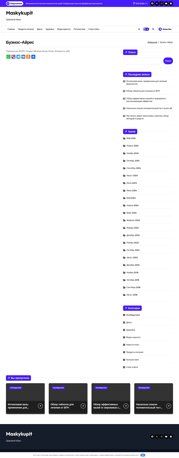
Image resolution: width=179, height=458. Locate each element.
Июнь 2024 (132, 190)
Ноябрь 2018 (132, 272)
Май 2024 (131, 198)
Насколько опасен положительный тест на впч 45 (149, 108)
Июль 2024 (132, 183)
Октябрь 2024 (133, 160)
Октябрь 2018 (133, 280)
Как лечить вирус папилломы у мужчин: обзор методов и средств (147, 117)
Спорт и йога (93, 29)
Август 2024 (132, 175)
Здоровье (50, 29)
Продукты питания (26, 29)
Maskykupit (19, 13)
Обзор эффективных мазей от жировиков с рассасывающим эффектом (146, 99)
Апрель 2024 (133, 205)
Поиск (130, 52)
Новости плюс (132, 344)
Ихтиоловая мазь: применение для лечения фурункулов (146, 82)
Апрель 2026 (132, 145)
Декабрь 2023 (133, 235)
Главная (11, 29)
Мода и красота (63, 29)
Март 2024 (132, 213)
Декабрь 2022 (133, 265)
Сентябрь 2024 (134, 168)
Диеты (40, 29)
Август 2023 (132, 257)
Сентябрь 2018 (133, 287)
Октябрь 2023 (133, 250)
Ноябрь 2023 (133, 242)
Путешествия (79, 29)
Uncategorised (133, 315)
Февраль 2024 (133, 220)
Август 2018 (132, 295)
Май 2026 (131, 138)
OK (143, 455)
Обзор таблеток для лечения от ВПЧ (143, 91)
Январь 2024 (133, 228)
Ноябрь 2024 (133, 153)
